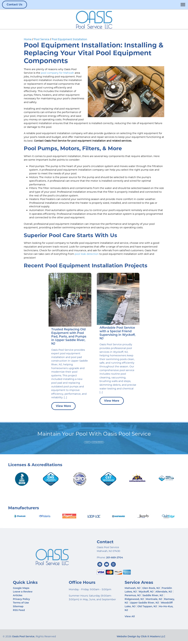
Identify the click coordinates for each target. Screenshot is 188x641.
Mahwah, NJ (132, 588)
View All (130, 616)
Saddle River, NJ (152, 595)
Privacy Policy (21, 599)
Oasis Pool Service (23, 636)
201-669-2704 (114, 557)
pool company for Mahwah (57, 72)
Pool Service (41, 39)
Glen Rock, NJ (151, 588)
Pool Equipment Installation (69, 39)
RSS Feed (19, 610)
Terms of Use (21, 602)
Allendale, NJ (163, 591)
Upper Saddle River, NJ (144, 602)
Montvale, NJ (154, 599)
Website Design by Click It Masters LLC (141, 636)
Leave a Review (22, 591)
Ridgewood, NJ (134, 599)
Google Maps (21, 588)
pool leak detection (87, 253)
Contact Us (14, 4)
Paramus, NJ (133, 595)
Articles (17, 595)
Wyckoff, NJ (146, 591)
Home (28, 39)
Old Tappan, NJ (147, 606)
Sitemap (18, 606)
